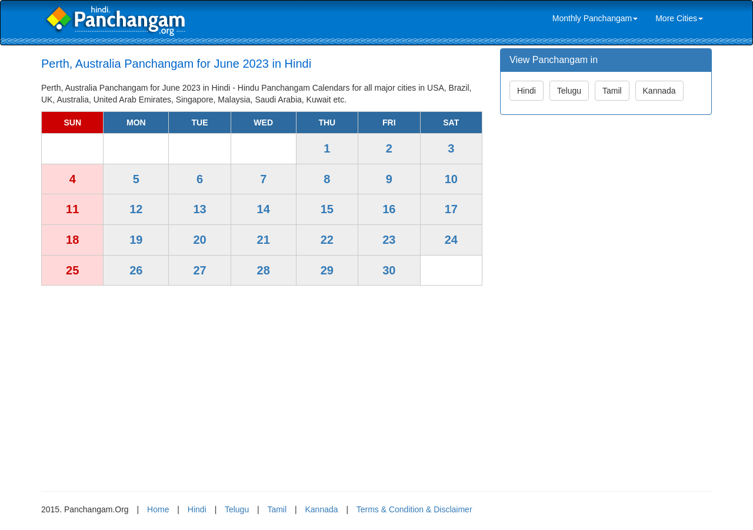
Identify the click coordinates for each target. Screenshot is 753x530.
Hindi (526, 90)
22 (327, 239)
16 (388, 209)
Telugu (569, 90)
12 (135, 209)
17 (451, 209)
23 (388, 239)
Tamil (612, 90)
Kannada (659, 90)
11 (72, 209)
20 (199, 239)
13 (199, 209)
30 (388, 270)
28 (263, 270)
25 (72, 270)
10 (451, 179)
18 (72, 239)
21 (263, 239)
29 (327, 270)
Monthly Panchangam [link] (595, 18)
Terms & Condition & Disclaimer (414, 509)
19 (135, 239)
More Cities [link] (679, 18)
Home (158, 509)
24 (451, 239)
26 (135, 270)
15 (327, 209)
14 (263, 209)
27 (199, 270)
